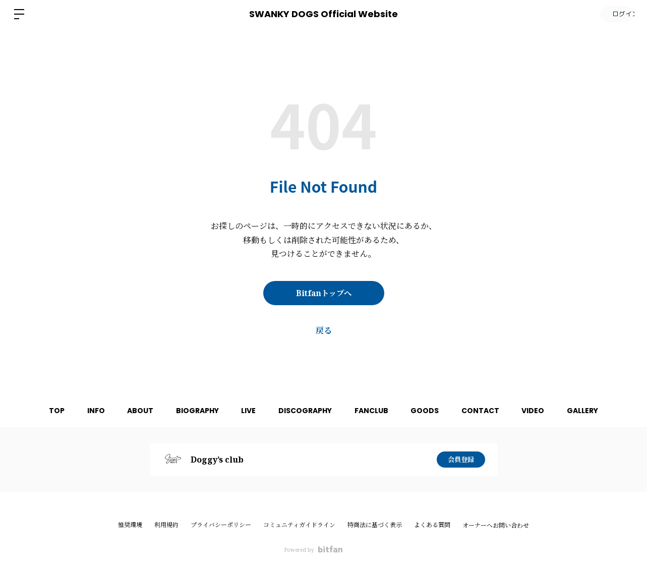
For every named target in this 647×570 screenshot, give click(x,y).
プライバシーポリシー (221, 525)
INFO (85, 411)
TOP (43, 411)
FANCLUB (374, 411)
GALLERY (596, 411)
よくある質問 (432, 525)
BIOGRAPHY (191, 411)
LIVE (246, 411)
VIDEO (544, 411)
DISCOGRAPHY (305, 411)
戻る (324, 330)
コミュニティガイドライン (299, 525)
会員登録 (461, 459)
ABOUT (132, 411)
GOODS (430, 411)
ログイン (617, 14)
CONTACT (488, 411)
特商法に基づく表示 (374, 525)
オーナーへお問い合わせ (495, 526)
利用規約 (166, 525)
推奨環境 (130, 525)
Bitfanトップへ (323, 293)
